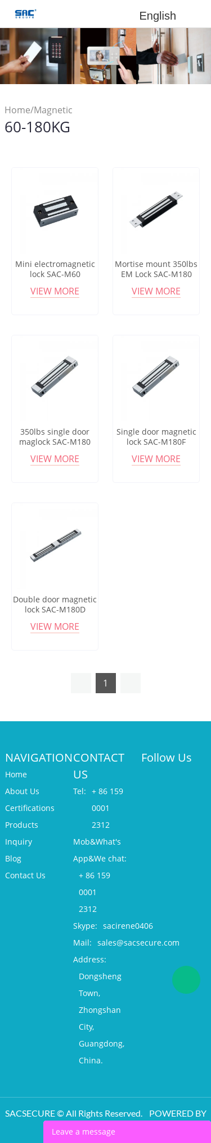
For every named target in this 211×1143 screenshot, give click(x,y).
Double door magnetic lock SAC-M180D (55, 604)
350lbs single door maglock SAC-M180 (55, 437)
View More (54, 291)
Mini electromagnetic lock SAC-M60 (55, 269)
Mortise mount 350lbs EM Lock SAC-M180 (156, 269)
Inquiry (18, 841)
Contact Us (25, 875)
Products (21, 824)
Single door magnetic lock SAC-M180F (156, 437)
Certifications (30, 808)
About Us (22, 791)
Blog (13, 858)
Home (17, 110)
